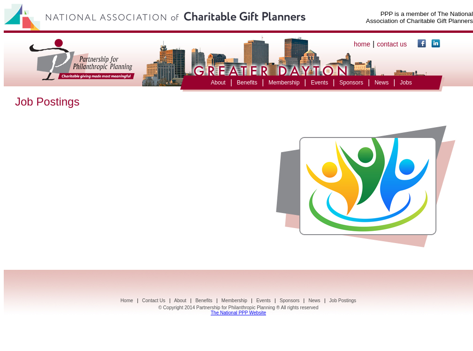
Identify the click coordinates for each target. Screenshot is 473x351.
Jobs (406, 82)
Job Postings (342, 300)
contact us (392, 44)
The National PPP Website (238, 312)
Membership (283, 82)
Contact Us (153, 300)
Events (319, 82)
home (362, 44)
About (218, 82)
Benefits (247, 82)
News (381, 82)
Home (127, 300)
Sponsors (351, 82)
